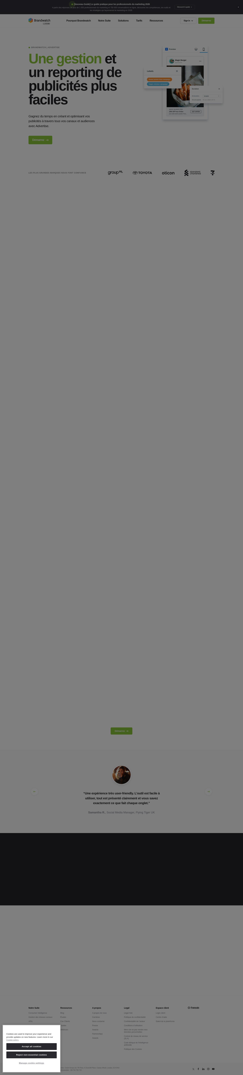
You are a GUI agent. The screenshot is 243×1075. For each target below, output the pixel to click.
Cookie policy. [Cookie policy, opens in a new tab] (12, 1040)
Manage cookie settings (31, 1063)
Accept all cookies (31, 1046)
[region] (31, 1049)
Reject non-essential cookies (31, 1055)
